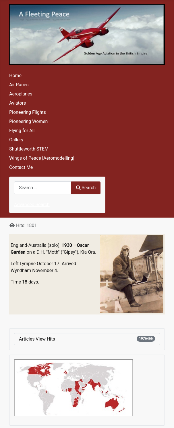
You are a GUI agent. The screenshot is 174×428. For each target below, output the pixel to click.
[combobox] (42, 187)
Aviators (17, 103)
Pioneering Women (28, 121)
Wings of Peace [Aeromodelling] (41, 158)
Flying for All (21, 130)
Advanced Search (32, 204)
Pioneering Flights (27, 112)
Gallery (16, 139)
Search (86, 187)
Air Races (18, 84)
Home (15, 75)
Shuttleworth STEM (29, 149)
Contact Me (21, 167)
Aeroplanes (20, 94)
